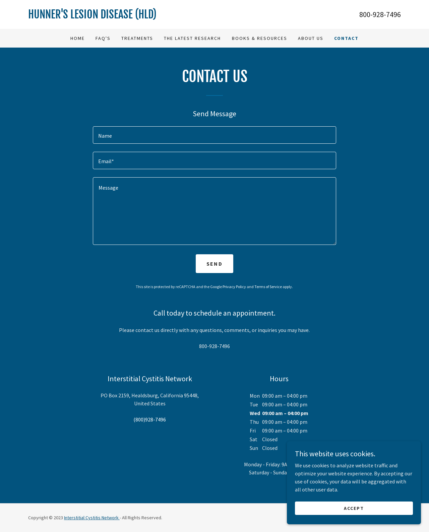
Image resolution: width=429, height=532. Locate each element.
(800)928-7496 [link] (149, 419)
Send (214, 263)
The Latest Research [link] (192, 38)
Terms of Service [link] (268, 286)
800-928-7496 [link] (380, 14)
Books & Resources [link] (259, 38)
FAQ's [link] (103, 38)
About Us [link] (310, 38)
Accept (354, 508)
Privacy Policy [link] (234, 286)
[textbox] (214, 135)
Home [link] (77, 38)
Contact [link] (346, 38)
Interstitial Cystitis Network (92, 518)
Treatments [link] (137, 38)
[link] (121, 16)
